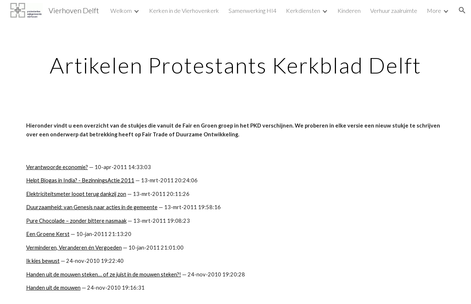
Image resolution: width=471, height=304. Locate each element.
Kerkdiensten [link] (303, 10)
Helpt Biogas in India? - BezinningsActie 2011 (80, 180)
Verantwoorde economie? (57, 167)
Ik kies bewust (43, 261)
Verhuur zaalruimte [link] (393, 10)
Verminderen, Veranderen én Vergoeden (74, 247)
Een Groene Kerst (48, 234)
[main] (235, 65)
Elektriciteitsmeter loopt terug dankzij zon (76, 194)
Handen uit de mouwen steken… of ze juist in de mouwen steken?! (103, 274)
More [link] (434, 10)
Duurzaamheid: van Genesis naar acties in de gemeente (91, 207)
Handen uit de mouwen (53, 288)
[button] (462, 10)
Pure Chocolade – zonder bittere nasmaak (76, 221)
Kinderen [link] (349, 10)
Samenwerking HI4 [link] (252, 10)
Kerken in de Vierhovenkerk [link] (184, 10)
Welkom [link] (121, 10)
